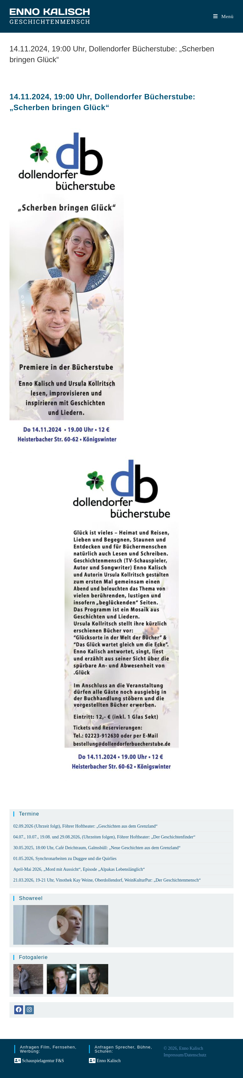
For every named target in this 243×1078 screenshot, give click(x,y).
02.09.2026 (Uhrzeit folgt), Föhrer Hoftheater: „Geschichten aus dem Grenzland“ (85, 826)
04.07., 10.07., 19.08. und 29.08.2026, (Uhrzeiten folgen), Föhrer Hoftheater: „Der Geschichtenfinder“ (104, 837)
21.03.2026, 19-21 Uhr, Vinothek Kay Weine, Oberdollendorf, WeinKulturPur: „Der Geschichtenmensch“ (107, 880)
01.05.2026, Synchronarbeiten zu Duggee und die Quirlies (64, 858)
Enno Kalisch (105, 1060)
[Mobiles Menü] (223, 16)
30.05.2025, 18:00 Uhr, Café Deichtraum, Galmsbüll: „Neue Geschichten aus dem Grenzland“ (97, 847)
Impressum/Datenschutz (185, 1055)
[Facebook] (18, 1009)
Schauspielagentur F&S (39, 1060)
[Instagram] (29, 1009)
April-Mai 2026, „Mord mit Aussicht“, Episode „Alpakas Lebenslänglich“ (79, 869)
